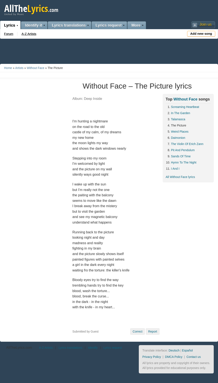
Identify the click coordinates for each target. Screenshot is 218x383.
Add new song (201, 33)
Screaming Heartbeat (185, 107)
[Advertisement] (109, 50)
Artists (19, 68)
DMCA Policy (173, 357)
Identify (93, 347)
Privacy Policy (151, 357)
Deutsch (174, 350)
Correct (137, 331)
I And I (175, 168)
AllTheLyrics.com (19, 347)
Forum (8, 34)
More (136, 25)
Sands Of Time (181, 156)
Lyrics (9, 25)
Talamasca (178, 119)
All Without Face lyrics (180, 177)
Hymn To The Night (183, 162)
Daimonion (178, 137)
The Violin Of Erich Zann (187, 144)
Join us (205, 24)
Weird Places (179, 131)
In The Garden (180, 113)
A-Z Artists (29, 34)
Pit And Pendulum (183, 150)
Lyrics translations (69, 25)
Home (8, 68)
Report (152, 331)
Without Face (35, 68)
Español (187, 350)
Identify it (33, 25)
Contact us (193, 357)
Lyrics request (109, 25)
